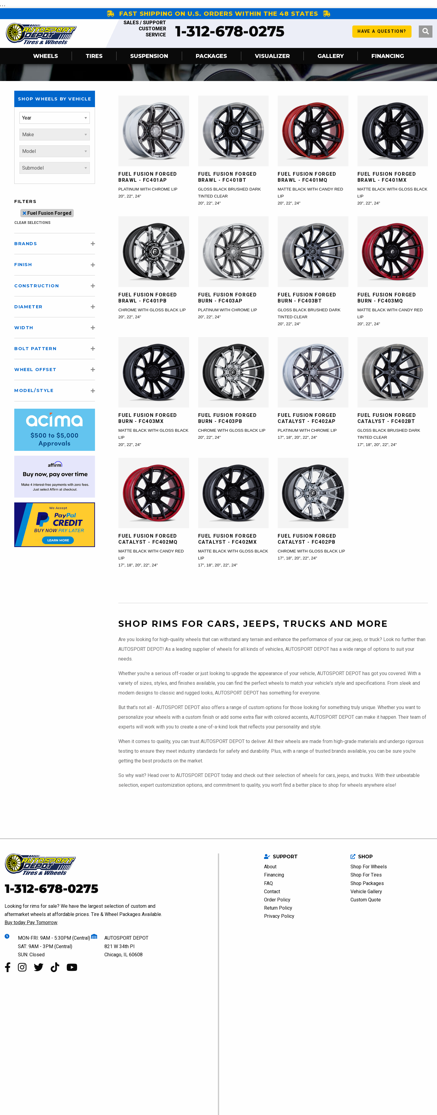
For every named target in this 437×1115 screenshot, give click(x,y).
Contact (272, 891)
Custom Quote (366, 900)
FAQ (268, 883)
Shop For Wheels (369, 867)
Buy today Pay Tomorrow (31, 922)
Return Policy (278, 908)
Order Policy (277, 900)
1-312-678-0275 (201, 31)
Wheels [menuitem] (45, 56)
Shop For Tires (366, 875)
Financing (274, 875)
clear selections (32, 223)
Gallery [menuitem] (330, 56)
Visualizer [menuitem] (272, 56)
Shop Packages (367, 883)
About (270, 867)
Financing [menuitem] (387, 56)
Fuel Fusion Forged (47, 213)
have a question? (381, 33)
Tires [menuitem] (94, 56)
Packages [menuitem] (211, 56)
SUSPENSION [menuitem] (149, 56)
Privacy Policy (279, 916)
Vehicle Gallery (366, 891)
